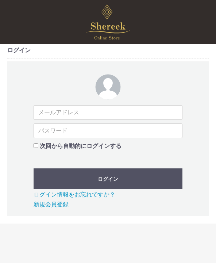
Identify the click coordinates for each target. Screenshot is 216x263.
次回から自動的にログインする (81, 145)
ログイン (108, 179)
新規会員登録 (51, 204)
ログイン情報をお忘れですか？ (74, 194)
